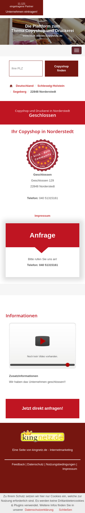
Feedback (18, 464)
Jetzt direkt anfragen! (42, 408)
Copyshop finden (61, 68)
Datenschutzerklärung (39, 509)
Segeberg (19, 91)
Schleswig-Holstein (50, 85)
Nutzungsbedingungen (60, 464)
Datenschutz (35, 464)
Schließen (65, 509)
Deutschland (21, 85)
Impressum (42, 215)
